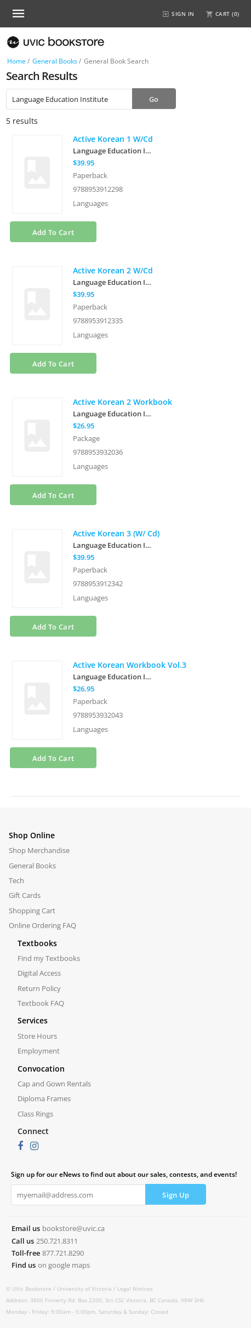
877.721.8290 (63, 1253)
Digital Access (39, 973)
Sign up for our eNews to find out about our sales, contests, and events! (124, 1174)
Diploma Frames (44, 1098)
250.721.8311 (57, 1241)
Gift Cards (25, 895)
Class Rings (35, 1114)
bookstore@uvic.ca (73, 1228)
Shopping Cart (32, 910)
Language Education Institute (114, 151)
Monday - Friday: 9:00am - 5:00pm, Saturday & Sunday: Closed (87, 1311)
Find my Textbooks (49, 958)
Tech (16, 880)
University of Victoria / (87, 1288)
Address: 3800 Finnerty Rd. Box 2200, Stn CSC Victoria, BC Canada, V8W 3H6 (105, 1300)
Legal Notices (135, 1288)
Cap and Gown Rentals (54, 1084)
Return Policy (39, 988)
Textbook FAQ (41, 1003)
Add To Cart (53, 232)
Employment (39, 1051)
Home (16, 61)
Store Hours (37, 1036)
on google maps (64, 1265)
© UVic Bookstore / (31, 1288)
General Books (54, 61)
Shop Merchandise (39, 850)
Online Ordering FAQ (42, 925)
